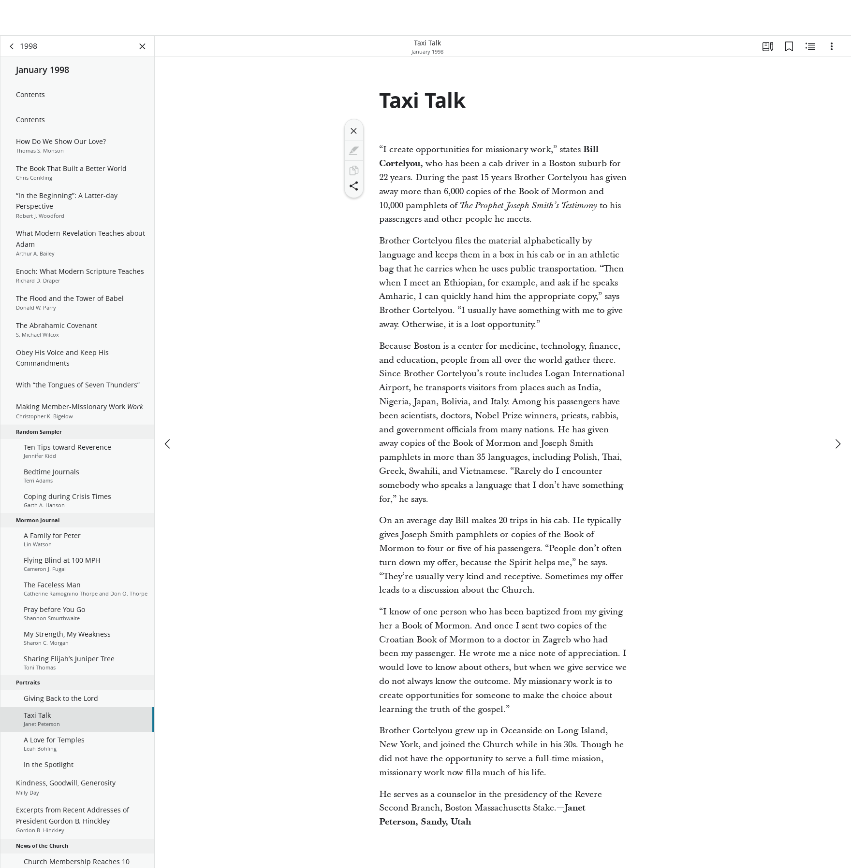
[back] (12, 46)
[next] (837, 444)
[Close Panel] (142, 46)
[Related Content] (810, 46)
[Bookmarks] (789, 46)
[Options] (831, 46)
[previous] (168, 444)
